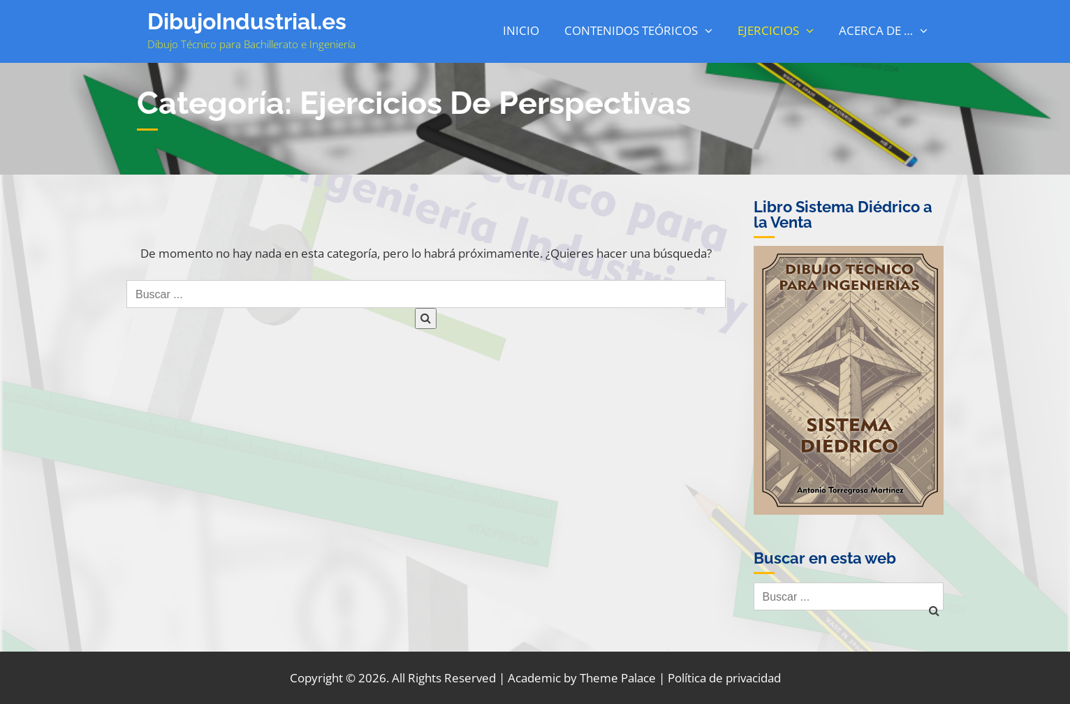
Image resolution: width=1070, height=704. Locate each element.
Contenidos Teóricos (631, 30)
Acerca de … (876, 30)
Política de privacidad (724, 678)
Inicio (521, 30)
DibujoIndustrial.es (246, 21)
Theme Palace (618, 678)
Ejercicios (768, 30)
